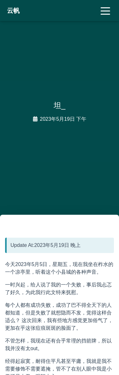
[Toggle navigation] (105, 10)
